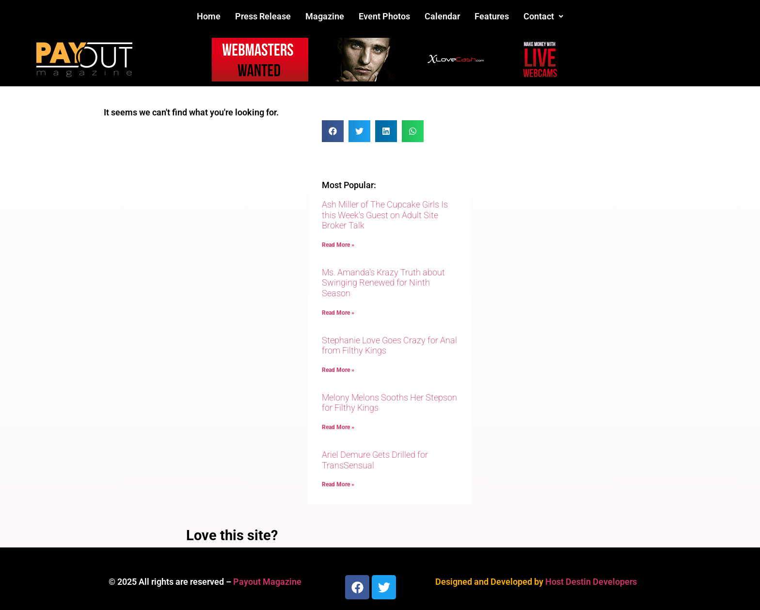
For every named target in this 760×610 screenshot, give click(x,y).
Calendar (442, 16)
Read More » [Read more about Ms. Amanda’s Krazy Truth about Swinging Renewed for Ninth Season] (338, 312)
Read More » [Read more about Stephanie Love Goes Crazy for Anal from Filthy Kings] (338, 370)
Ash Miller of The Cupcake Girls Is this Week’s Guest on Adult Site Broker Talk (385, 214)
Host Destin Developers (591, 582)
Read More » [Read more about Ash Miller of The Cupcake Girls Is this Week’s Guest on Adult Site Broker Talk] (338, 244)
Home (209, 16)
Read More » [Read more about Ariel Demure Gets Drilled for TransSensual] (338, 484)
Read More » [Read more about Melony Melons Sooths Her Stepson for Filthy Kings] (338, 427)
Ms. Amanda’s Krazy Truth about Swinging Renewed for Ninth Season (383, 282)
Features (492, 16)
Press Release (263, 16)
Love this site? (232, 535)
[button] (543, 16)
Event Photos (384, 16)
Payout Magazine (267, 582)
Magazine (324, 16)
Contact (543, 16)
